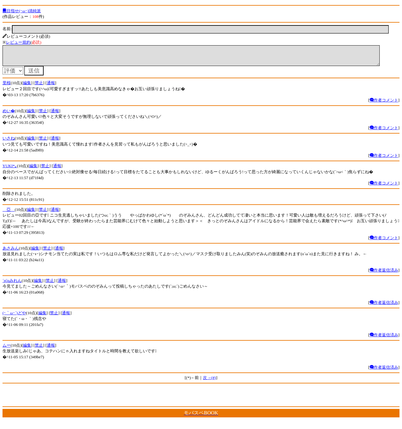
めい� (9, 114)
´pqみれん (12, 284)
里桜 (7, 86)
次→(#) (209, 381)
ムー (7, 349)
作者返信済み (384, 274)
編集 (27, 86)
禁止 (39, 86)
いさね (9, 142)
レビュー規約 (18, 42)
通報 (51, 86)
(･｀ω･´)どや (14, 316)
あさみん (11, 252)
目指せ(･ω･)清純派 (22, 10)
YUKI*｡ (10, 169)
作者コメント (384, 104)
